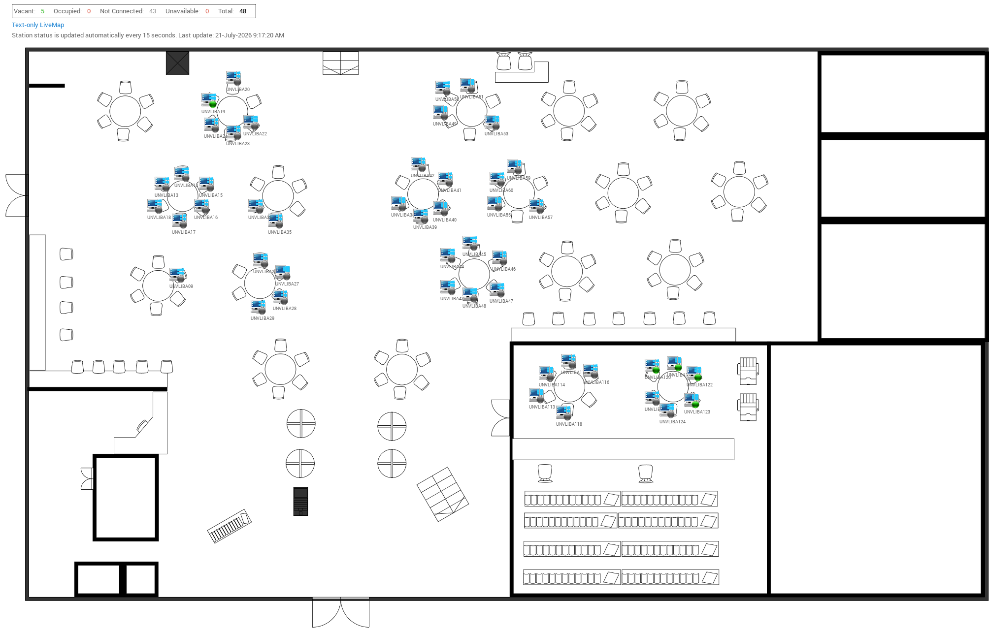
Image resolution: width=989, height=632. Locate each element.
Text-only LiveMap (38, 24)
